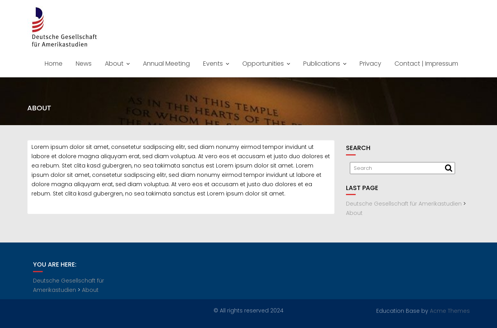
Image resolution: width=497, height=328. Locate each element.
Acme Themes (450, 310)
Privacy (370, 63)
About (114, 63)
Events (213, 63)
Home (54, 63)
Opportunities (263, 63)
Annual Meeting (166, 63)
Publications (321, 63)
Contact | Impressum (426, 63)
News (84, 63)
